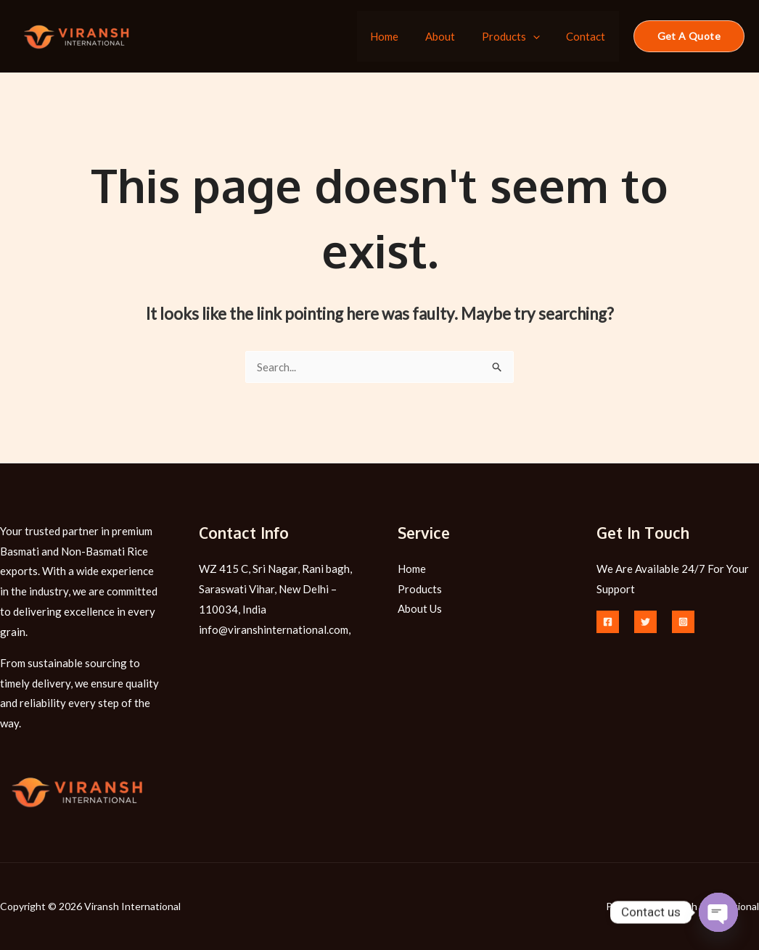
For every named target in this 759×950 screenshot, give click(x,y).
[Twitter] (645, 622)
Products (518, 36)
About (452, 36)
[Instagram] (683, 622)
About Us (420, 609)
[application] (540, 36)
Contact (588, 36)
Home (401, 36)
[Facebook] (607, 622)
